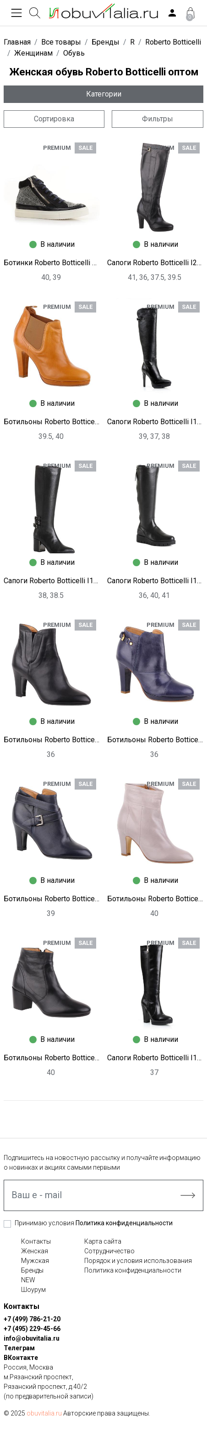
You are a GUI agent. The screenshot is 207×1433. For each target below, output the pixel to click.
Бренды (32, 1270)
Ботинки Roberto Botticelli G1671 (52, 262)
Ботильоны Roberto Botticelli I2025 (52, 898)
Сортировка (54, 118)
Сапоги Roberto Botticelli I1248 (52, 580)
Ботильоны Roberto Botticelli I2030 (52, 421)
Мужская (35, 1260)
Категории (103, 94)
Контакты (36, 1241)
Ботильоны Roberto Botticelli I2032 (52, 739)
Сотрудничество (109, 1251)
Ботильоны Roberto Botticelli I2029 (155, 739)
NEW (28, 1280)
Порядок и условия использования (138, 1260)
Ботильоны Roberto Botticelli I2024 (155, 898)
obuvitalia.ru (44, 1413)
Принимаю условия (94, 1223)
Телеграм (19, 1348)
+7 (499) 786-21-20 (32, 1319)
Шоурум (33, 1289)
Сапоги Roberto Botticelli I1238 (155, 580)
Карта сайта (102, 1241)
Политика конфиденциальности (124, 1223)
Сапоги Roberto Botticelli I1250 (155, 421)
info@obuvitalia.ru (32, 1338)
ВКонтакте (21, 1357)
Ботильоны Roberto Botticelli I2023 (52, 1057)
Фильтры (157, 118)
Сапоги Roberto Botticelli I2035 (155, 262)
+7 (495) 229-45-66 (32, 1328)
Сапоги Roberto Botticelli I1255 (155, 1057)
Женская (34, 1251)
